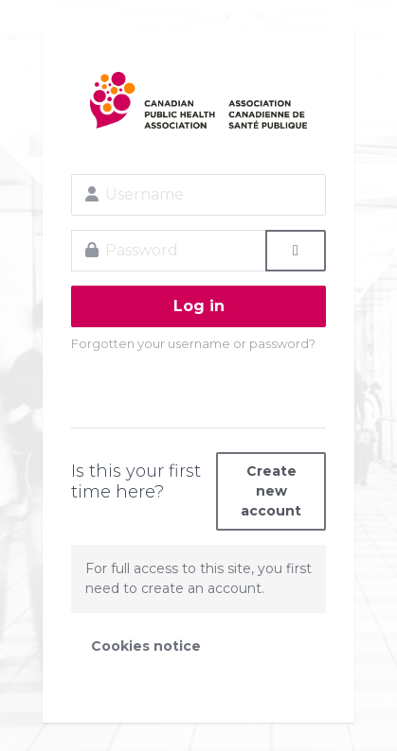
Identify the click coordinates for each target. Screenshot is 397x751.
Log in (199, 306)
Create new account (271, 491)
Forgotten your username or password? (193, 343)
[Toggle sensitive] (295, 250)
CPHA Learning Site (198, 100)
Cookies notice (146, 646)
